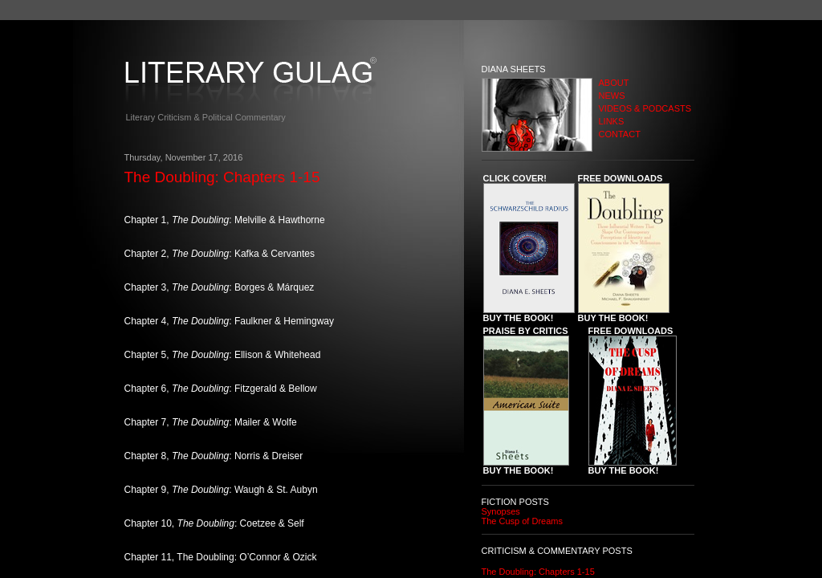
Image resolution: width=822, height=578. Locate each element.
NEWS (612, 95)
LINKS (612, 121)
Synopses (501, 511)
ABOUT (614, 83)
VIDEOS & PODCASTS (645, 108)
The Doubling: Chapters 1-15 (538, 571)
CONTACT (620, 134)
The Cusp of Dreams (522, 521)
